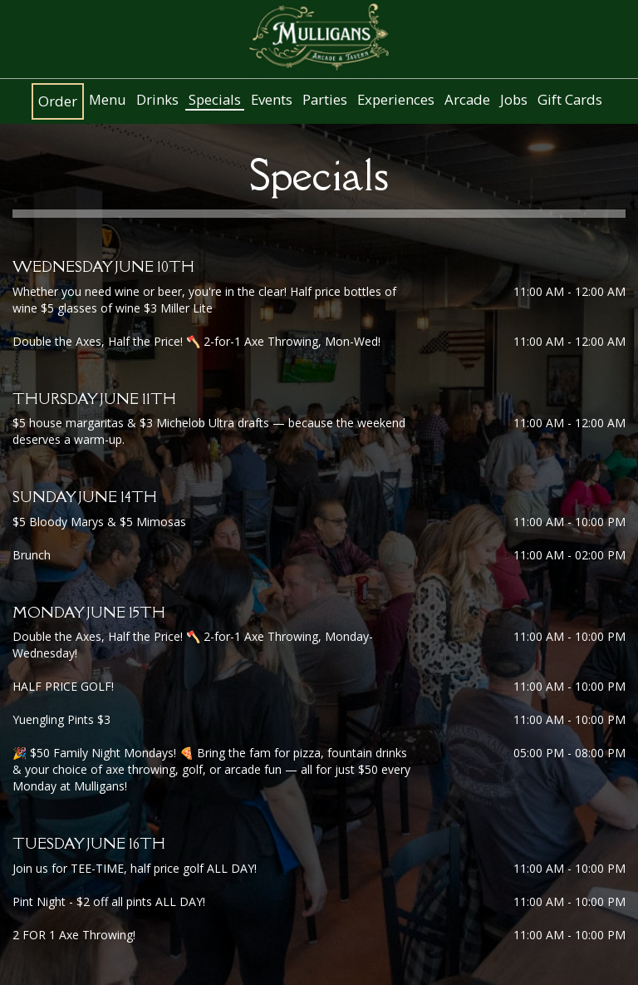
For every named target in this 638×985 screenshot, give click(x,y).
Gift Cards (569, 99)
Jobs (514, 99)
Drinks (157, 99)
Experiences (395, 99)
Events (271, 99)
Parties (324, 99)
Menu (107, 99)
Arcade (467, 99)
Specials (215, 99)
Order (57, 101)
